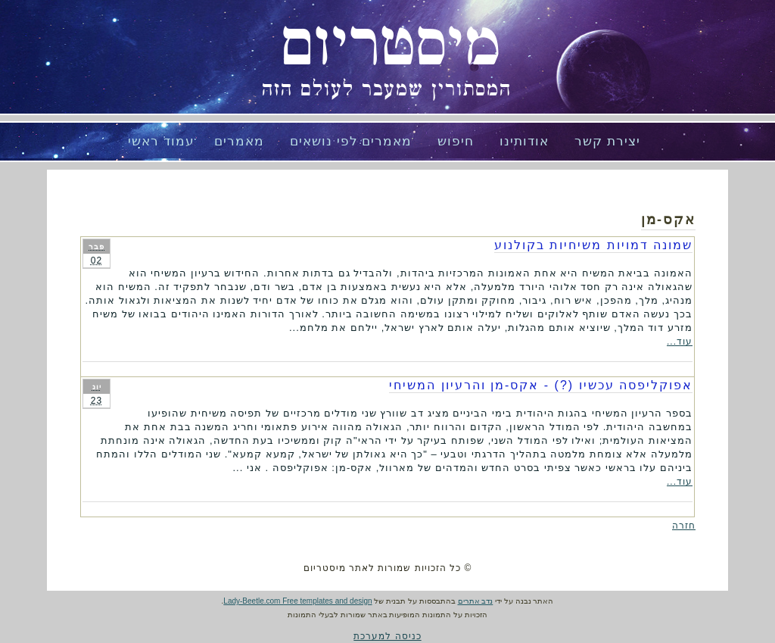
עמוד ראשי (161, 141)
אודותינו (524, 141)
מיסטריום (390, 45)
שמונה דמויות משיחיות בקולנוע (593, 245)
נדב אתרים (475, 601)
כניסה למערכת (387, 636)
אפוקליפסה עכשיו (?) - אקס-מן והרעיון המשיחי (541, 385)
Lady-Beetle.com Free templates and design (297, 601)
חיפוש (455, 141)
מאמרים (239, 141)
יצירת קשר (607, 141)
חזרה (684, 525)
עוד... (680, 341)
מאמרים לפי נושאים (351, 141)
